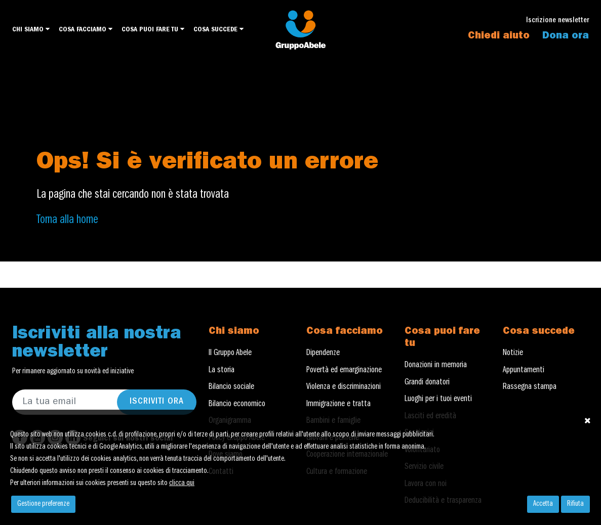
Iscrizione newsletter (557, 21)
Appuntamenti (523, 370)
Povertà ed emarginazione (344, 370)
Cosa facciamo (85, 29)
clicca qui (181, 483)
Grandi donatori (427, 382)
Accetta (543, 504)
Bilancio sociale (231, 387)
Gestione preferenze (43, 504)
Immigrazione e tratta (338, 404)
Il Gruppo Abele (230, 353)
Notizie (513, 353)
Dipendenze (323, 353)
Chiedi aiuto (499, 36)
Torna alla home (67, 220)
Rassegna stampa (529, 387)
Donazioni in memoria (436, 365)
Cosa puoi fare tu (153, 29)
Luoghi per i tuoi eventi (438, 399)
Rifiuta (575, 504)
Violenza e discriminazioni (343, 387)
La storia (221, 370)
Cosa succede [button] (218, 29)
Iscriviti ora (157, 402)
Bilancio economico (237, 404)
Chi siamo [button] (31, 29)
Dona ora (565, 36)
